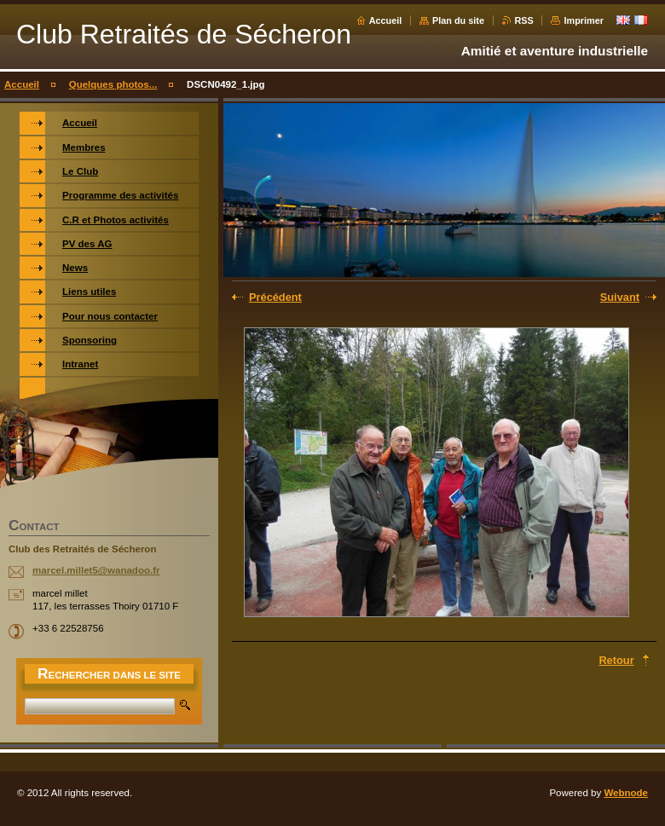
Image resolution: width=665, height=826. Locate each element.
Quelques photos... (113, 84)
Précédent (275, 297)
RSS (524, 20)
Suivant (619, 297)
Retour (615, 660)
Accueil (385, 20)
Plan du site (458, 20)
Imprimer (584, 20)
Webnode (626, 793)
